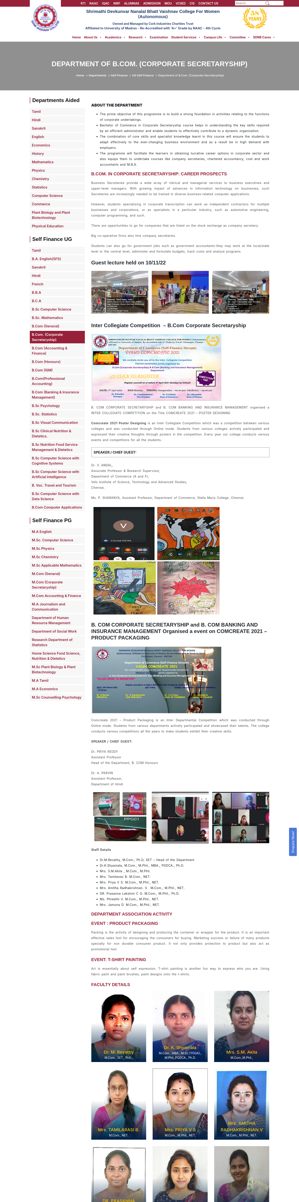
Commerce (41, 204)
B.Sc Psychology (46, 406)
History (38, 153)
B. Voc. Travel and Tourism (54, 485)
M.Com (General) (46, 574)
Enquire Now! (293, 842)
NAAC (93, 3)
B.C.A (36, 301)
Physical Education (48, 226)
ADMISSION (152, 3)
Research (138, 37)
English (38, 137)
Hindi (36, 120)
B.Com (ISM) (42, 370)
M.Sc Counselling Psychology (57, 697)
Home (76, 37)
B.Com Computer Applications (57, 507)
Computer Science (47, 195)
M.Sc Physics (43, 548)
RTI (83, 3)
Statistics (39, 187)
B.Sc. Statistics (44, 414)
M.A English (42, 532)
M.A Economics (45, 689)
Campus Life (215, 37)
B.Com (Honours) (46, 362)
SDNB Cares (264, 37)
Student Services (186, 37)
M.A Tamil (40, 680)
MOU (168, 3)
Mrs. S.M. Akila (241, 1052)
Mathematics (43, 162)
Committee (239, 37)
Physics (38, 170)
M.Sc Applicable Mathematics (57, 565)
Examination (159, 37)
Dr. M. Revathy (119, 1052)
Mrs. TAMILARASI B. (119, 1129)
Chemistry (40, 179)
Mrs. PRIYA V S (180, 1129)
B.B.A (36, 292)
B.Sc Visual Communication (55, 422)
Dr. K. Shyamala (180, 1047)
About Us (93, 37)
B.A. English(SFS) (46, 259)
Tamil (36, 111)
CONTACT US (208, 3)
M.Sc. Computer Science (52, 540)
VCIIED (181, 3)
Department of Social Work (54, 631)
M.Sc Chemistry (45, 557)
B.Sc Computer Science (51, 309)
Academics (115, 37)
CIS (192, 3)
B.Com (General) (45, 326)
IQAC (105, 3)
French (37, 284)
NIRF (116, 3)
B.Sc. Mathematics (47, 318)
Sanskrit (39, 128)
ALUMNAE (131, 3)
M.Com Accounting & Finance (56, 596)
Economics (41, 145)
